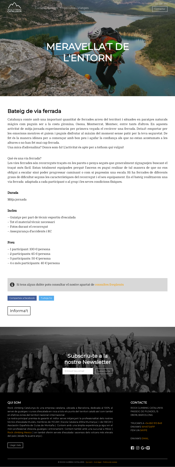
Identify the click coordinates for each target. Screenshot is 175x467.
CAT (156, 4)
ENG (165, 4)
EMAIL (145, 438)
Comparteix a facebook (22, 298)
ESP (161, 4)
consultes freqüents (109, 284)
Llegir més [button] (15, 445)
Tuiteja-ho (46, 298)
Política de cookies (110, 462)
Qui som (89, 462)
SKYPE (143, 430)
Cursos (40, 8)
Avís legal (97, 462)
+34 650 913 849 (153, 423)
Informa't (19, 310)
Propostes (67, 8)
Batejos (52, 8)
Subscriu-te (103, 371)
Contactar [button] (159, 9)
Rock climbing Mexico (20, 432)
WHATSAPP (148, 426)
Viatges (83, 8)
